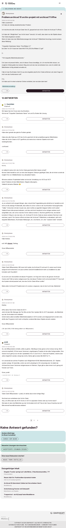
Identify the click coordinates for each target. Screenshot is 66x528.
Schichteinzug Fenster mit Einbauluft (16, 489)
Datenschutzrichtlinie (16, 525)
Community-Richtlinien (49, 525)
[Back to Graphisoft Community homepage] (10, 3)
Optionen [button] (63, 8)
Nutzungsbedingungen (32, 525)
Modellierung (7, 485)
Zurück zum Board (10, 439)
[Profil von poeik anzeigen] (6, 342)
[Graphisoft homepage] (58, 513)
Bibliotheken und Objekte (11, 491)
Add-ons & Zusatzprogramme (12, 479)
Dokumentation (8, 474)
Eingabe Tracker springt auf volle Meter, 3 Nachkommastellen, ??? (27, 472)
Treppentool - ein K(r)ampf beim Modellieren (19, 494)
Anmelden (63, 3)
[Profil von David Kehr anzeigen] (10, 104)
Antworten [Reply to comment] (46, 119)
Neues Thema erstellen (12, 460)
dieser (10, 243)
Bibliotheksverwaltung (9, 86)
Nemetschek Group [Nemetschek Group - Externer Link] (45, 527)
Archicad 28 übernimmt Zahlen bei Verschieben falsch (22, 483)
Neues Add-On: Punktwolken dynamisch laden (20, 477)
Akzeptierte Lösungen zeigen (14, 449)
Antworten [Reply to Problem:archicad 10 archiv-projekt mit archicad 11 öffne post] (46, 91)
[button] (3, 90)
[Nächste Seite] (37, 420)
